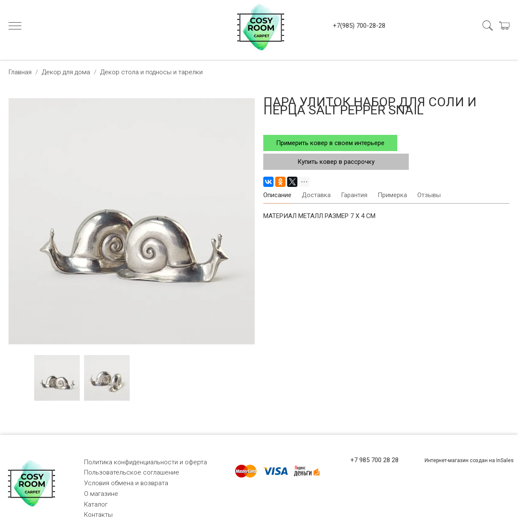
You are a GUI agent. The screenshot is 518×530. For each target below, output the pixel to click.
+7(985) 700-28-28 (359, 25)
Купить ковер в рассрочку (336, 162)
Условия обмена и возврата (126, 483)
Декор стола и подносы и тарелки (151, 72)
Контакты (98, 514)
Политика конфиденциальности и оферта (145, 462)
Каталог (96, 504)
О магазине (101, 494)
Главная (20, 72)
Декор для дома (66, 72)
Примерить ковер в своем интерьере (330, 143)
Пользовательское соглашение (131, 472)
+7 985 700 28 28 (374, 460)
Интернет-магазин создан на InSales (469, 460)
